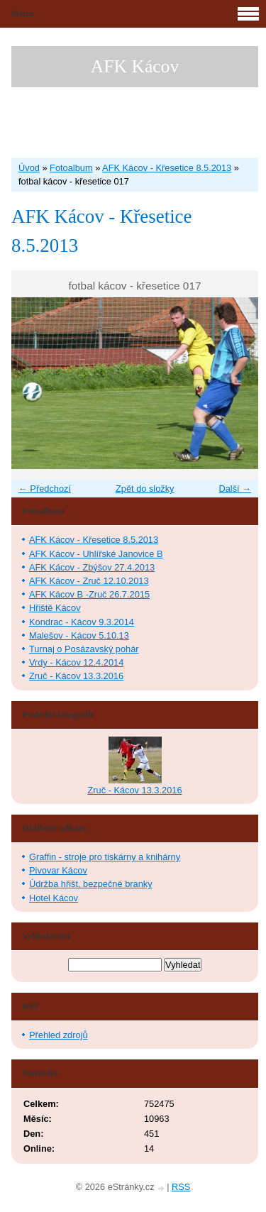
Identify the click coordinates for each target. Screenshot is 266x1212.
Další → (234, 488)
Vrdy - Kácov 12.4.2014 (76, 662)
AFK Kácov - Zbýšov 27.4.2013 (92, 567)
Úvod (29, 167)
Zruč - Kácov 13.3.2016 (76, 676)
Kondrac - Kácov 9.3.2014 (81, 622)
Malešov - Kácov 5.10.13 (79, 635)
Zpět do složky (145, 488)
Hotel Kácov (53, 898)
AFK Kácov (135, 66)
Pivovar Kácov (58, 870)
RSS (181, 1186)
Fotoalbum (71, 167)
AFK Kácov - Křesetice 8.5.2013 (166, 167)
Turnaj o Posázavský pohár (84, 649)
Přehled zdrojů (58, 1035)
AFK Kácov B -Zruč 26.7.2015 (89, 594)
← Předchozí (44, 488)
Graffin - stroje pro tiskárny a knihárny (104, 857)
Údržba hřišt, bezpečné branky (91, 883)
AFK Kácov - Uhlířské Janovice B (95, 554)
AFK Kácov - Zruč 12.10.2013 (89, 580)
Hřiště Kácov (55, 607)
